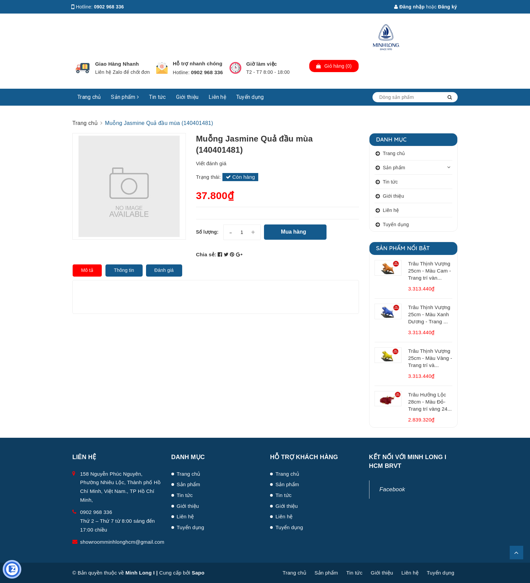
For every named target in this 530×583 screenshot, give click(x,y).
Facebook (392, 489)
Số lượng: (207, 232)
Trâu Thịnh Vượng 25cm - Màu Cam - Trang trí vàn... (429, 271)
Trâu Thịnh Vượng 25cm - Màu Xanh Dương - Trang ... (429, 314)
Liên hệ (217, 97)
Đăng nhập (409, 6)
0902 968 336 (109, 6)
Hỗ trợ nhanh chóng (197, 63)
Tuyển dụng (250, 97)
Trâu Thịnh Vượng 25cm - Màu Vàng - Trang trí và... (430, 358)
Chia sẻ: (206, 254)
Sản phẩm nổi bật (403, 248)
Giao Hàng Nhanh (117, 64)
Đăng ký (447, 6)
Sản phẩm (125, 97)
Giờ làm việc (261, 64)
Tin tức (157, 97)
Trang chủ (89, 97)
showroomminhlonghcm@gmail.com (122, 542)
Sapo (198, 573)
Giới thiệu (187, 97)
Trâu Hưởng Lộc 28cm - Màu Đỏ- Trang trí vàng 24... (430, 402)
